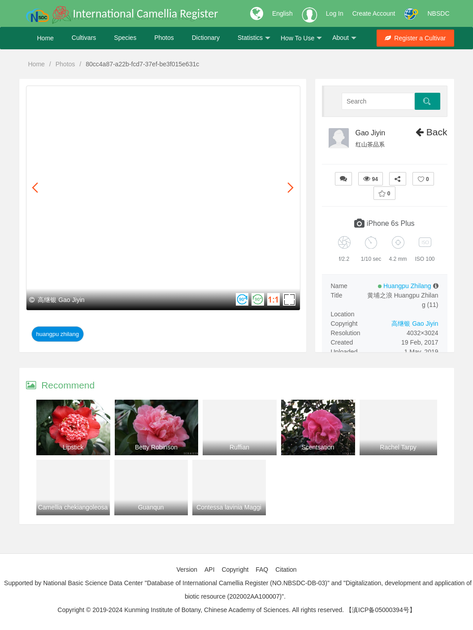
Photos (164, 38)
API (209, 569)
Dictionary (206, 38)
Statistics (254, 38)
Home (45, 38)
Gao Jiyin (371, 133)
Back (431, 132)
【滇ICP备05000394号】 (381, 609)
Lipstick (73, 447)
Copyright (234, 569)
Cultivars (84, 38)
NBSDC (438, 13)
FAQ (262, 569)
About (344, 38)
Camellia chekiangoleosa (73, 507)
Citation (285, 569)
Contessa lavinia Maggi (228, 507)
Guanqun (151, 507)
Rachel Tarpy (398, 447)
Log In (334, 13)
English (282, 13)
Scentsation (317, 447)
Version (186, 569)
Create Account (373, 13)
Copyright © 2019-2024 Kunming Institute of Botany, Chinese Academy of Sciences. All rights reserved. (200, 609)
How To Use (301, 38)
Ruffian (239, 447)
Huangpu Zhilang (57, 334)
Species (125, 38)
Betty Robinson (156, 447)
